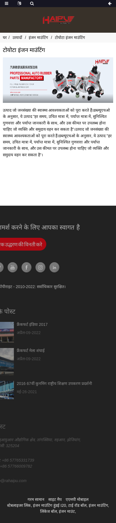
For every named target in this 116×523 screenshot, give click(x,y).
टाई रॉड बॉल (77, 505)
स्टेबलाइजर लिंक (19, 505)
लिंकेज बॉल (48, 511)
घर (5, 37)
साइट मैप (55, 499)
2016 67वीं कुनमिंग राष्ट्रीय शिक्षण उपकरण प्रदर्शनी (38, 383)
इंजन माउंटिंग (38, 37)
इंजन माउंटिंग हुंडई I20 (49, 505)
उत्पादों (17, 37)
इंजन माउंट (67, 511)
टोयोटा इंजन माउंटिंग (70, 37)
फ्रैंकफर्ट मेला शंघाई (15, 350)
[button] (58, 96)
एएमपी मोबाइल (77, 499)
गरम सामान (36, 499)
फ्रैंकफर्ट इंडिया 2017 (16, 324)
